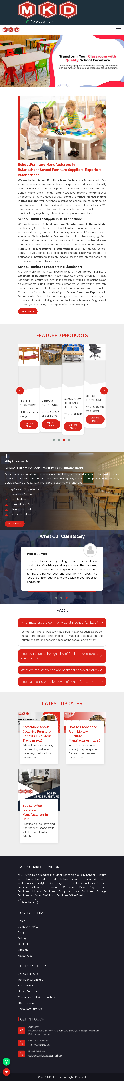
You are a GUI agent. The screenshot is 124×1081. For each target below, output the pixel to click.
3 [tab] (64, 440)
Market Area (27, 954)
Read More (28, 312)
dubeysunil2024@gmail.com (50, 1051)
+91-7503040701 (42, 21)
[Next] (104, 391)
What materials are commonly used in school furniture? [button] (55, 622)
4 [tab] (69, 440)
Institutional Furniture (29, 388)
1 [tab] (54, 440)
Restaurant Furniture (34, 1006)
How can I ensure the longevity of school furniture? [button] (53, 681)
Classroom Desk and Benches (94, 346)
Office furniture (31, 1001)
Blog (23, 932)
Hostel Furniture (50, 378)
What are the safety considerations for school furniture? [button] (56, 670)
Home (24, 921)
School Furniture (32, 975)
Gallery (25, 938)
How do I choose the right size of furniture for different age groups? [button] (55, 656)
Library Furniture (72, 365)
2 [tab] (59, 440)
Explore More (29, 410)
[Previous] (20, 391)
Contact (25, 943)
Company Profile (30, 927)
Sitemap (25, 949)
